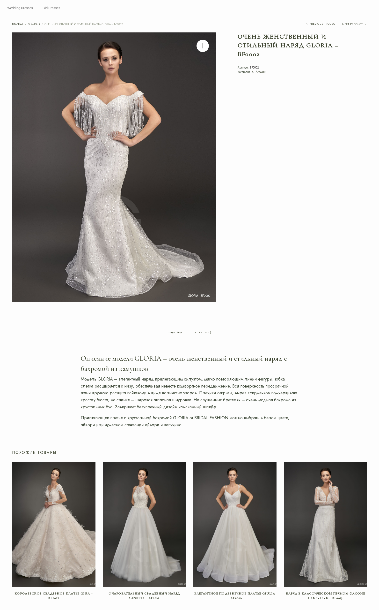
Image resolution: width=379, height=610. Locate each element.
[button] (203, 46)
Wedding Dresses (20, 8)
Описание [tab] (176, 332)
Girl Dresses (51, 8)
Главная (17, 24)
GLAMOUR (34, 24)
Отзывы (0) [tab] (203, 332)
